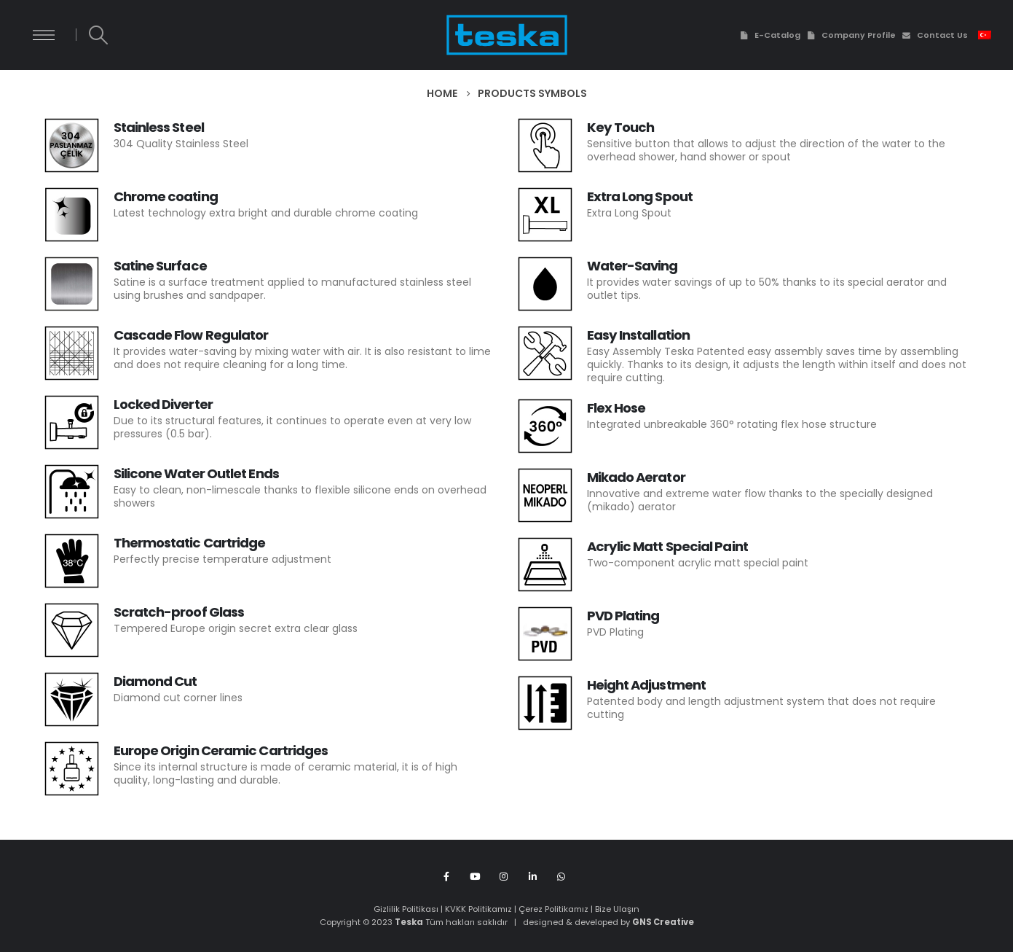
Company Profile (851, 35)
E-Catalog (769, 35)
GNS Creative (663, 922)
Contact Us (935, 35)
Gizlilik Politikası (406, 909)
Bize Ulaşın (617, 909)
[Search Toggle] (98, 35)
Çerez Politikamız (553, 909)
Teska (409, 922)
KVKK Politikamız (478, 909)
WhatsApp (561, 875)
